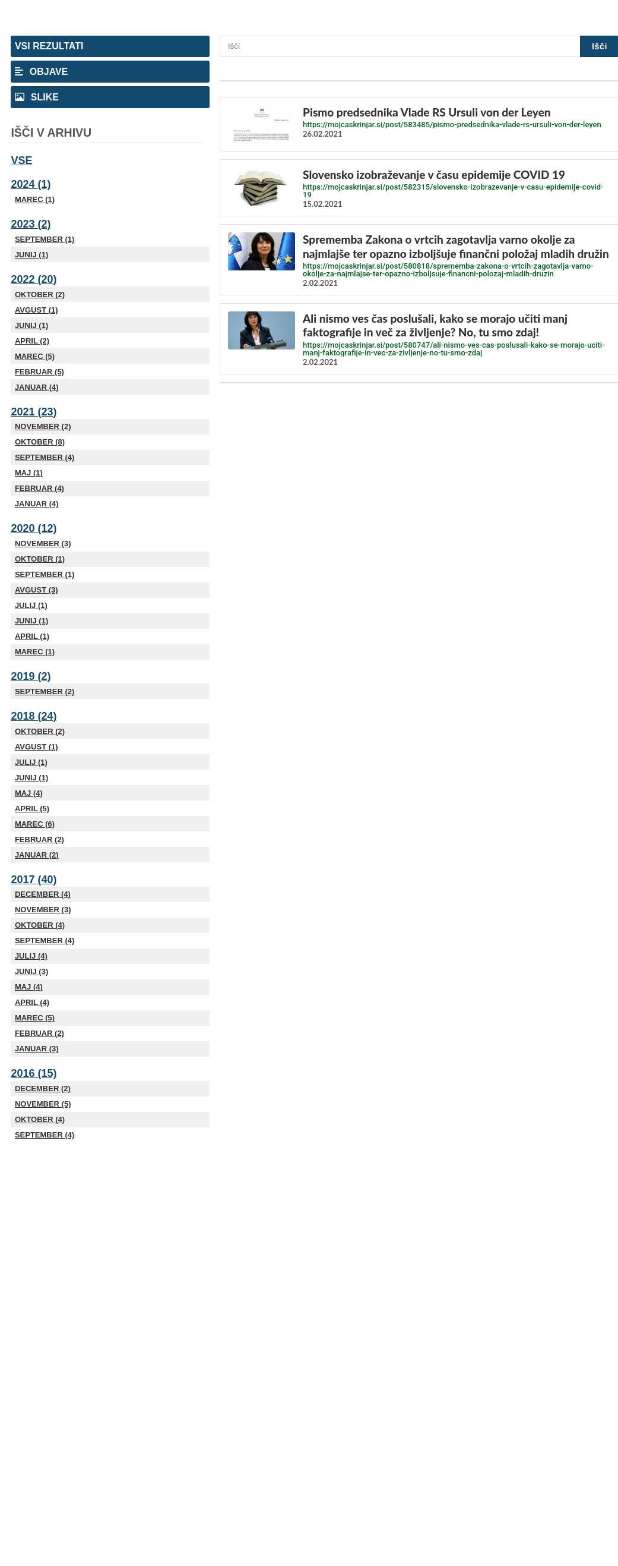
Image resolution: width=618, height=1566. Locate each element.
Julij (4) (31, 955)
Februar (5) (39, 371)
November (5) (43, 1103)
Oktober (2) (40, 294)
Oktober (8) (40, 441)
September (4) (44, 457)
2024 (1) (30, 184)
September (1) (44, 239)
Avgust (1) (36, 309)
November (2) (43, 426)
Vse (21, 160)
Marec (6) (35, 824)
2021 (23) (33, 412)
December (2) (43, 1088)
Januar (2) (37, 854)
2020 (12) (33, 528)
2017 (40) (33, 880)
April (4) (32, 1002)
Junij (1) (31, 254)
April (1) (32, 636)
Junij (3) (31, 971)
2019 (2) (30, 676)
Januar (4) (37, 387)
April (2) (32, 340)
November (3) (43, 543)
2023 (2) (30, 224)
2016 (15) (33, 1073)
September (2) (44, 691)
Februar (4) (39, 488)
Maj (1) (29, 472)
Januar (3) (37, 1048)
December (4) (43, 894)
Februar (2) (39, 839)
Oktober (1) (40, 558)
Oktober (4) (40, 925)
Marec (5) (35, 356)
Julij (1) (31, 605)
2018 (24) (33, 716)
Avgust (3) (36, 589)
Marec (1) (35, 199)
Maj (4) (29, 793)
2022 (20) (33, 279)
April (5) (32, 808)
